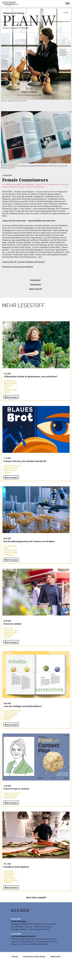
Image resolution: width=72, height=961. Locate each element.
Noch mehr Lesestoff (36, 897)
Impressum (55, 956)
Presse (15, 956)
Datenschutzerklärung (34, 956)
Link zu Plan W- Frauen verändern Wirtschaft (23, 262)
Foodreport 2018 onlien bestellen (17, 266)
